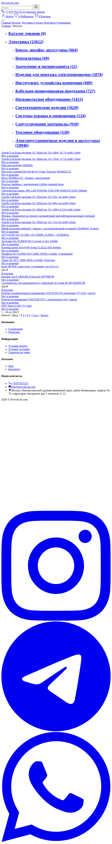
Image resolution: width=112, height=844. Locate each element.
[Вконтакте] (56, 509)
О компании (63, 22)
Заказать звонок (35, 11)
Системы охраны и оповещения (50, 115)
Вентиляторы (32, 58)
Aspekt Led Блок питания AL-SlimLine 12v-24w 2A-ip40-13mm (38, 196)
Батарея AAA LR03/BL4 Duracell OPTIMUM (27, 276)
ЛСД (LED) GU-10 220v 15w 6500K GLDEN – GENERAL (35, 234)
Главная (6, 22)
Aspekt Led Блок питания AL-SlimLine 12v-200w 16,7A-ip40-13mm (40, 152)
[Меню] (2, 20)
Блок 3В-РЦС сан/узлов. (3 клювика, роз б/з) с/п (30, 266)
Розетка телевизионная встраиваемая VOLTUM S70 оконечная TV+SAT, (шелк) (48, 293)
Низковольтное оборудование (49, 99)
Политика (14, 332)
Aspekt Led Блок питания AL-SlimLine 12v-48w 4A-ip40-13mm (38, 203)
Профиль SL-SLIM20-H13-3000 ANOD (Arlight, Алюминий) (37, 253)
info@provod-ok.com (21, 386)
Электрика (25, 41)
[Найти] (36, 7)
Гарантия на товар (19, 352)
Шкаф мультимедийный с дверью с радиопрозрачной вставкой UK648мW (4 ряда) (50, 228)
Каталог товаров (27, 33)
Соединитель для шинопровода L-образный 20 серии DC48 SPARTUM (43, 282)
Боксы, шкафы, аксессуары (46, 50)
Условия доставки (19, 349)
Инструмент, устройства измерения (53, 82)
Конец (44, 315)
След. (35, 315)
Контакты (50, 22)
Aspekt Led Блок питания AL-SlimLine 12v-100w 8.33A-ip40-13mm (40, 209)
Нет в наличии (10, 155)
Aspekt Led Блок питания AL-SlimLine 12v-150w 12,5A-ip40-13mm (40, 158)
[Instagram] (56, 619)
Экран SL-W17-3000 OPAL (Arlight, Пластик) (28, 260)
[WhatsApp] (56, 840)
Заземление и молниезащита (46, 66)
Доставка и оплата (32, 22)
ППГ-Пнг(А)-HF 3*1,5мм (16, 305)
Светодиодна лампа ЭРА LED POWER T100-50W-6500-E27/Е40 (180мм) (44, 190)
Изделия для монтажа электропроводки (59, 74)
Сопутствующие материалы (47, 124)
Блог (11, 365)
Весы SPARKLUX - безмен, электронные (25, 177)
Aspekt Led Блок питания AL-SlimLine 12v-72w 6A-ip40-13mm (38, 222)
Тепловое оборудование (42, 132)
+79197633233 (18, 383)
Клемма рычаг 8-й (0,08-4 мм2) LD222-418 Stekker (31, 247)
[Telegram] (56, 730)
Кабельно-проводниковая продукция (55, 91)
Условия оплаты (17, 345)
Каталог (16, 22)
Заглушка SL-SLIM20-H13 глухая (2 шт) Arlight (29, 241)
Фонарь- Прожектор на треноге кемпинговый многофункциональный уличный (48, 215)
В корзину (7, 273)
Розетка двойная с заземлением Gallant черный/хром (32, 184)
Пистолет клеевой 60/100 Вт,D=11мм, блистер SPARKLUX (36, 171)
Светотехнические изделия (46, 107)
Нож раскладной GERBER (17, 165)
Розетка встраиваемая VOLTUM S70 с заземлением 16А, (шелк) (39, 299)
